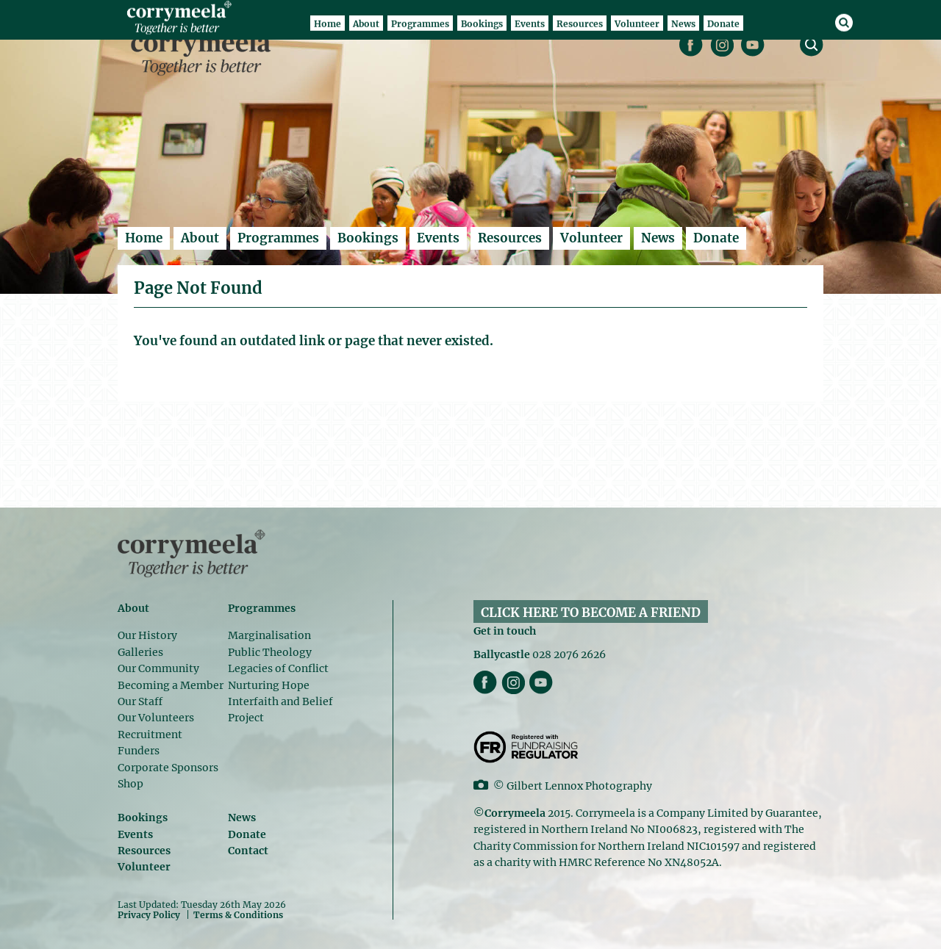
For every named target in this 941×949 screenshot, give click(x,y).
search (811, 45)
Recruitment (150, 734)
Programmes (278, 238)
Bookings (367, 238)
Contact (248, 850)
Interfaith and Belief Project (280, 709)
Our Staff (140, 701)
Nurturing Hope (269, 685)
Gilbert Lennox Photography (579, 786)
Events (438, 238)
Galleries (140, 652)
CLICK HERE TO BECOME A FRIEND (591, 613)
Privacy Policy (149, 914)
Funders (139, 750)
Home (143, 238)
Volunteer (591, 238)
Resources (510, 238)
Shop (130, 783)
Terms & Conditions (238, 915)
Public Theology (270, 652)
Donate (716, 238)
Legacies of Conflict (278, 668)
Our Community (158, 668)
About (200, 238)
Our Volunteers (156, 717)
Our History (147, 635)
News (658, 238)
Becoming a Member (170, 685)
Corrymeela (205, 52)
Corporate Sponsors (168, 767)
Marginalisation (269, 635)
